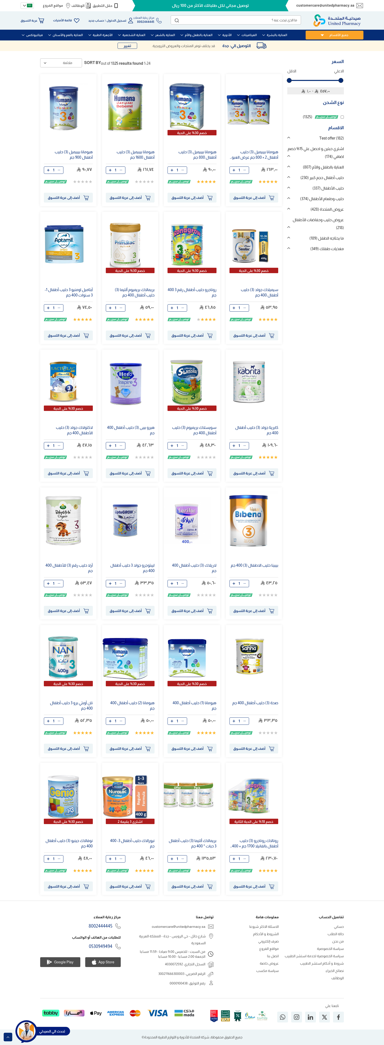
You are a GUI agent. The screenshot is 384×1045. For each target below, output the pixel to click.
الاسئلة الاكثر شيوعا (264, 927)
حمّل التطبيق (102, 6)
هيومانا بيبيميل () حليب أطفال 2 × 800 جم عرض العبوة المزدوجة (254, 155)
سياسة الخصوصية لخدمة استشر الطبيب (314, 956)
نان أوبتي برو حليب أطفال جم (71, 705)
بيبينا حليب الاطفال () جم (254, 565)
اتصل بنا (273, 956)
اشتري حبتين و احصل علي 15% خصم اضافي (316, 153)
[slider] (289, 80)
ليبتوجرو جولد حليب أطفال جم (132, 568)
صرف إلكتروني (268, 941)
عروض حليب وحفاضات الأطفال (318, 224)
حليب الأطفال (328, 188)
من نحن (338, 941)
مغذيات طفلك (327, 249)
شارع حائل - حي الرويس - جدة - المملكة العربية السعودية (172, 939)
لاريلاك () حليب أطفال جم (194, 568)
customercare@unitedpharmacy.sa (325, 5)
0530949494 (100, 946)
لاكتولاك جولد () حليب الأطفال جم (74, 430)
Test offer (331, 138)
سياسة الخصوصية (330, 949)
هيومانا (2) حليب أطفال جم (132, 705)
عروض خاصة (269, 963)
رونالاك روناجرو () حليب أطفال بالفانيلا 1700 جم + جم (254, 844)
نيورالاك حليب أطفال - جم (132, 843)
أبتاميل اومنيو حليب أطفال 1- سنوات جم (69, 292)
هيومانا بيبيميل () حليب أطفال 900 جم (74, 154)
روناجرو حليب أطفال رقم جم (192, 292)
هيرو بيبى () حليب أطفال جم (131, 430)
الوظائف (77, 6)
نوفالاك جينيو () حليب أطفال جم (69, 843)
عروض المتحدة (327, 209)
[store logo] (337, 20)
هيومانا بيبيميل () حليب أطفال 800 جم (197, 154)
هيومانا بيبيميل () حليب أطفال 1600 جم (136, 154)
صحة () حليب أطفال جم (255, 703)
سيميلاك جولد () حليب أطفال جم (259, 292)
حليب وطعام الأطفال (322, 199)
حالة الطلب (336, 934)
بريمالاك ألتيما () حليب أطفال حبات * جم (192, 843)
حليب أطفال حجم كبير (322, 178)
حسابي (339, 927)
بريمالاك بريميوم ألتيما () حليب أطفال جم (135, 292)
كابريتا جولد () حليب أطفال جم (256, 430)
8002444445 (100, 926)
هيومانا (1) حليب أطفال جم (194, 705)
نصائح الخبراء (335, 971)
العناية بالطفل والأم (323, 167)
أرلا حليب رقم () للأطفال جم (69, 568)
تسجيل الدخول (116, 20)
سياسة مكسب (267, 971)
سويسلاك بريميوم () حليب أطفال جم (194, 430)
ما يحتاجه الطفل (326, 238)
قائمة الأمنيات (62, 20)
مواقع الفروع (53, 5)
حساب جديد (96, 20)
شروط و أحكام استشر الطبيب (322, 963)
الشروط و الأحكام (266, 934)
